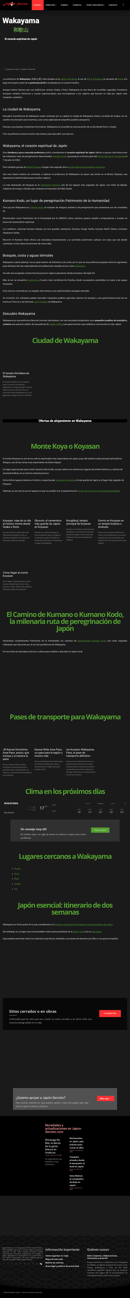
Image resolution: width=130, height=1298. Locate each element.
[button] (123, 5)
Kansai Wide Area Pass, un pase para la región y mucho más (48, 752)
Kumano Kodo (36, 207)
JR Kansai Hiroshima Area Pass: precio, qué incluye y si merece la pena (16, 754)
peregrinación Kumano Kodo (92, 640)
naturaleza (96, 931)
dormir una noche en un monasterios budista (98, 491)
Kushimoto (33, 280)
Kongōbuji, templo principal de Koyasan (78, 522)
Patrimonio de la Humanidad (111, 156)
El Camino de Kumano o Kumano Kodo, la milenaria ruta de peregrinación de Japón (65, 622)
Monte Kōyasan (33, 167)
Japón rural (78, 931)
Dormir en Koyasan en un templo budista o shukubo (111, 523)
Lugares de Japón (12, 69)
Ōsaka (98, 79)
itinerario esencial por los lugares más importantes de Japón (83, 924)
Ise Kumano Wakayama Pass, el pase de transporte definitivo (80, 752)
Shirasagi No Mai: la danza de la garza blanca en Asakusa (52, 1146)
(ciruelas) (41, 301)
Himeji (17, 884)
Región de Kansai (28, 69)
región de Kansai (68, 79)
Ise (15, 889)
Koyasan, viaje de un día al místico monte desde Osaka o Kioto (17, 523)
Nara (120, 79)
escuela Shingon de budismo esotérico (86, 167)
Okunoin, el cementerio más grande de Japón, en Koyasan (48, 523)
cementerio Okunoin (50, 185)
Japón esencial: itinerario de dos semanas (65, 909)
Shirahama (80, 266)
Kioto (89, 79)
